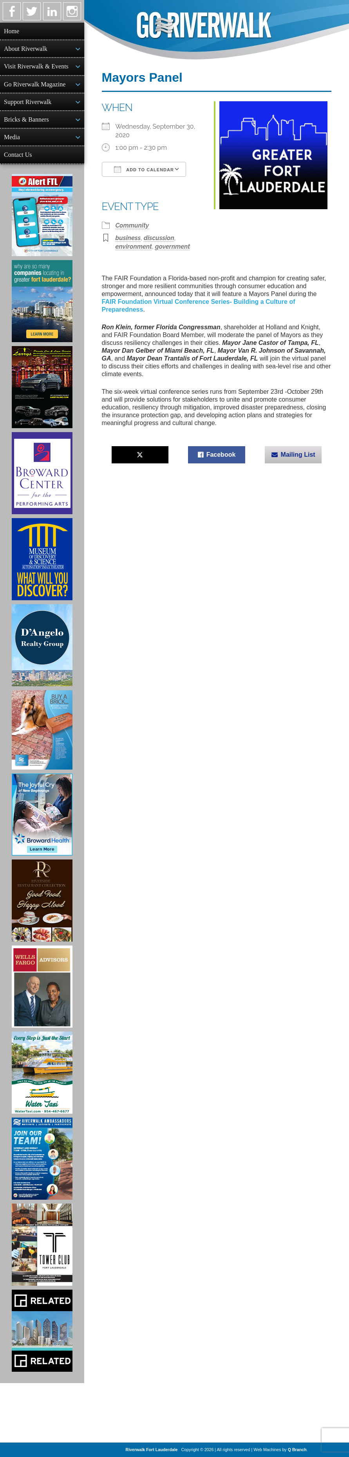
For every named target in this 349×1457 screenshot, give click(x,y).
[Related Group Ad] (42, 1331)
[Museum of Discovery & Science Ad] (42, 559)
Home (11, 31)
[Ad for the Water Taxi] (42, 1073)
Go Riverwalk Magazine (34, 84)
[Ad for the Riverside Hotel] (42, 901)
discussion (159, 238)
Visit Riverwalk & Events (36, 66)
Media (12, 137)
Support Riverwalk (27, 102)
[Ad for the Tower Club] (42, 1245)
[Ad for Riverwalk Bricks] (42, 730)
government (172, 246)
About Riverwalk (25, 48)
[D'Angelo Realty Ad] (42, 645)
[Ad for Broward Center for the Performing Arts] (42, 473)
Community (132, 225)
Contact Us (18, 154)
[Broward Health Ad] (42, 815)
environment (134, 246)
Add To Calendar (144, 169)
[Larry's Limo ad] (42, 387)
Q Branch (297, 1449)
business (128, 238)
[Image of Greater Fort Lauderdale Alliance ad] (42, 301)
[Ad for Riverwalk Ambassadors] (42, 1159)
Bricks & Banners (26, 119)
